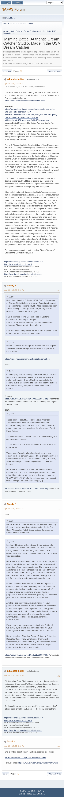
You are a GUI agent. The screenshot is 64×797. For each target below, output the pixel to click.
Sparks (11, 741)
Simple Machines (39, 794)
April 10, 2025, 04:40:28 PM (14, 290)
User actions (55, 71)
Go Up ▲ (41, 791)
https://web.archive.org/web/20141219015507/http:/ (27, 488)
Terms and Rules (30, 791)
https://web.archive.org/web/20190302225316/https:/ (28, 399)
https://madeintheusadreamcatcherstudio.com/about (27, 359)
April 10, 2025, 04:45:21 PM (14, 509)
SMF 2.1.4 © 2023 (25, 794)
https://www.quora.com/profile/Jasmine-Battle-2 (25, 757)
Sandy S (11, 285)
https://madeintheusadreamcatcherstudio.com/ (25, 101)
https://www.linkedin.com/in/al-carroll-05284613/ (23, 274)
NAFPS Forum (13, 9)
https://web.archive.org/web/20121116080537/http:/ (27, 655)
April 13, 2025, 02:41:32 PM (14, 746)
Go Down (7, 71)
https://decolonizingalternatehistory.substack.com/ (24, 262)
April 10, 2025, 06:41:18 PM (14, 675)
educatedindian (15, 79)
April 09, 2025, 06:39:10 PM (14, 84)
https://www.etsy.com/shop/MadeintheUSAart (38, 763)
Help (21, 791)
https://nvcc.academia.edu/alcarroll (18, 264)
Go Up (5, 774)
